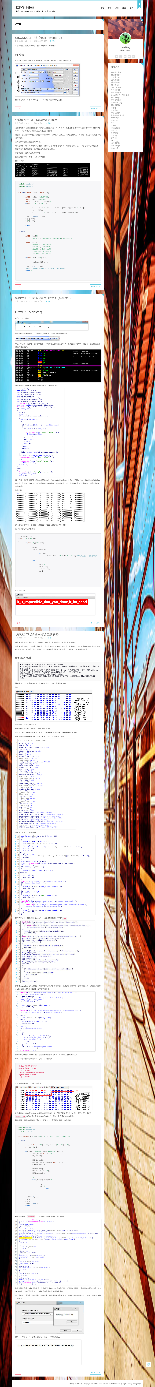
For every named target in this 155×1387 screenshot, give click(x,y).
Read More (95, 108)
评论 (53, 41)
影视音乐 (116, 92)
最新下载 (115, 98)
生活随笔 (116, 75)
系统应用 (115, 146)
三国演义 (115, 77)
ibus (114, 130)
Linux (38, 41)
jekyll (114, 108)
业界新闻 (115, 80)
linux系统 (115, 128)
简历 (131, 8)
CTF (45, 41)
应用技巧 (116, 100)
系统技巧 (115, 82)
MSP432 (115, 133)
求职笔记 (115, 143)
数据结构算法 (117, 115)
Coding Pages (137, 1383)
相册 (117, 8)
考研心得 (115, 113)
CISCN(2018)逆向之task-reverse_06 (38, 37)
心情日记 (116, 87)
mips (22, 161)
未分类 (114, 85)
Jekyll (124, 1383)
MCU (114, 110)
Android (115, 118)
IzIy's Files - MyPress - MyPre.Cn (105, 1383)
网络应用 (115, 105)
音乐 (109, 8)
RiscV (114, 141)
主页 (102, 8)
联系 (124, 8)
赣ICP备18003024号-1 (76, 1383)
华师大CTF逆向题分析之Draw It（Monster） (43, 298)
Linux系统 (116, 103)
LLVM (114, 148)
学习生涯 (115, 90)
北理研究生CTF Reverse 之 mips (36, 120)
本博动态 (116, 72)
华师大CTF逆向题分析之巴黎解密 (37, 634)
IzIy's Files (25, 7)
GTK (114, 123)
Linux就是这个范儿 (120, 95)
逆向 (42, 41)
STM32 (115, 125)
